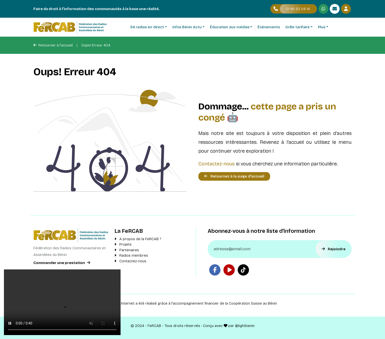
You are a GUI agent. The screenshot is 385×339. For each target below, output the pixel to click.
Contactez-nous (216, 164)
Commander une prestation (61, 263)
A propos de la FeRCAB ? (137, 239)
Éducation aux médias (229, 27)
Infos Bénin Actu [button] (187, 27)
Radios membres (131, 255)
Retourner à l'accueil (53, 45)
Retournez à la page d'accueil (234, 176)
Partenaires (126, 250)
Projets (123, 244)
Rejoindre (333, 249)
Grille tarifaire (297, 27)
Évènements (269, 27)
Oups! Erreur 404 (95, 45)
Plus (321, 27)
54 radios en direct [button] (147, 27)
